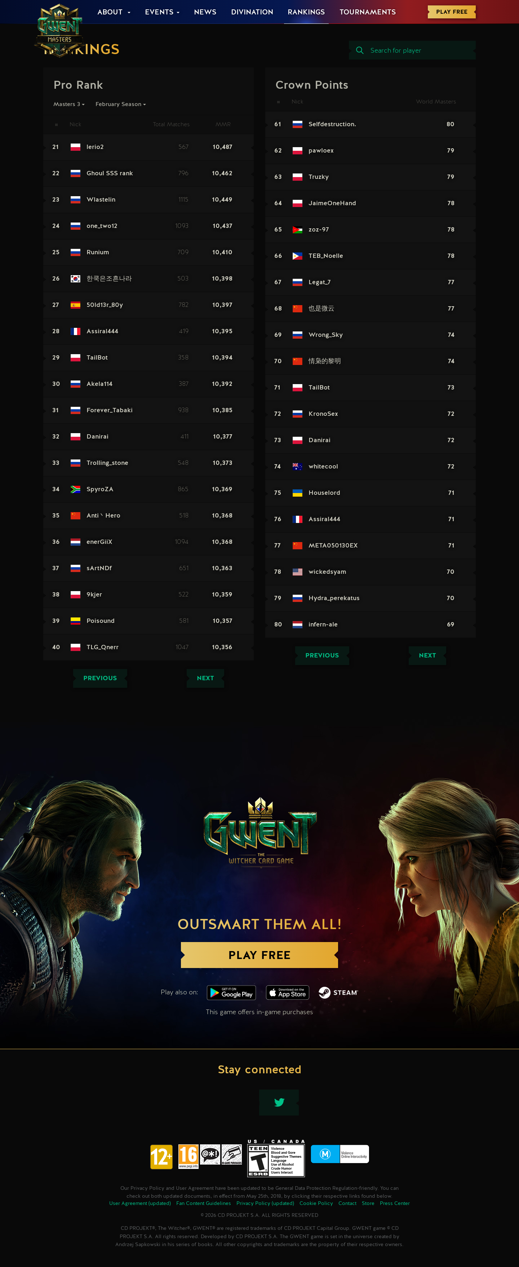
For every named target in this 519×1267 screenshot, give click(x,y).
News (205, 12)
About (111, 12)
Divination (252, 12)
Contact (347, 1203)
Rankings (306, 12)
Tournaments (368, 12)
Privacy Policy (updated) (265, 1203)
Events (159, 12)
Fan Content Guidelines (203, 1203)
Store (368, 1203)
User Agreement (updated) (140, 1203)
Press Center (395, 1203)
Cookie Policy (316, 1203)
